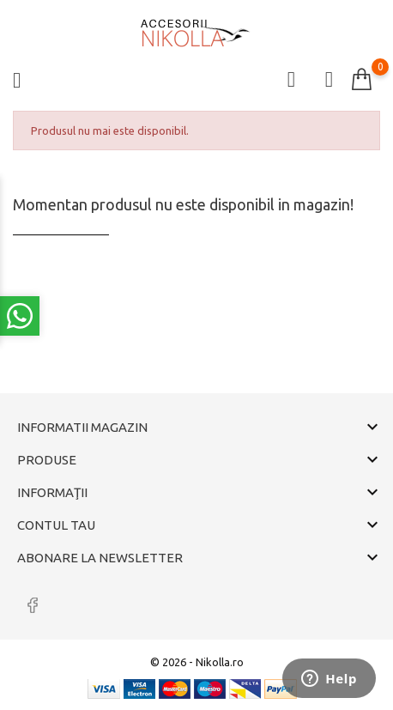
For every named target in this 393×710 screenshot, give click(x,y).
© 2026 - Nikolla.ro (197, 662)
